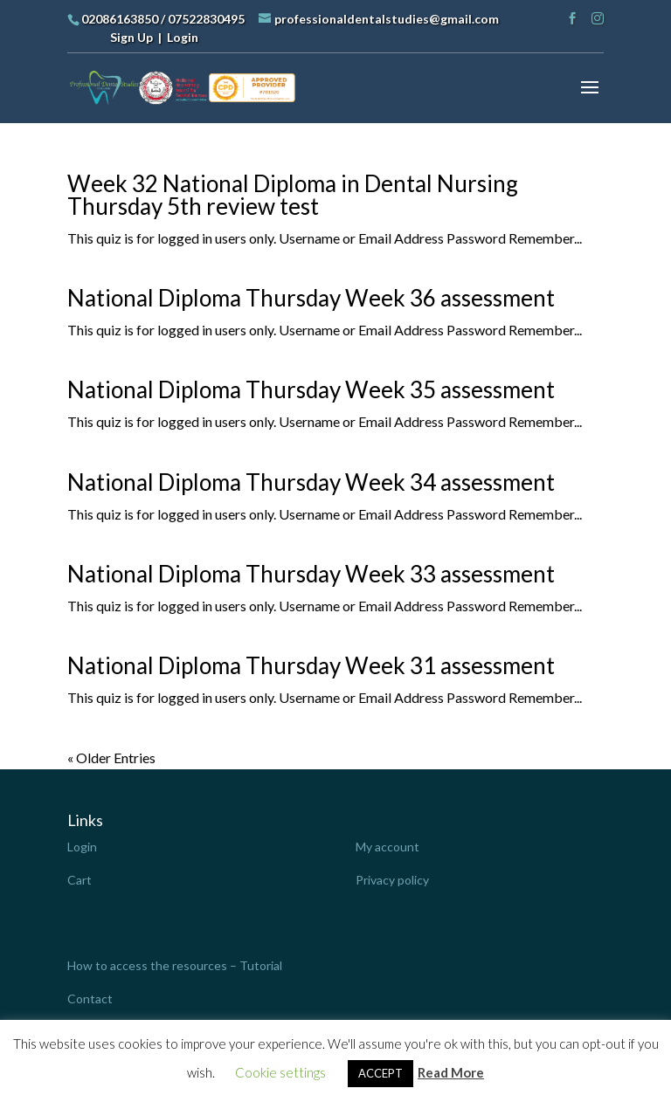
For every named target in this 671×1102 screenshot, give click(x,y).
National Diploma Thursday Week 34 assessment (311, 482)
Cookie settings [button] (280, 1072)
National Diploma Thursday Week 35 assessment (311, 389)
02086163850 (119, 18)
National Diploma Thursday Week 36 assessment (311, 298)
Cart (79, 879)
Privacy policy (392, 879)
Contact (90, 998)
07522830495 (206, 18)
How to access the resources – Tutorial (174, 965)
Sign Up (131, 37)
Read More (451, 1072)
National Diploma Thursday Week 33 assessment (311, 574)
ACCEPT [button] (380, 1073)
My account (387, 846)
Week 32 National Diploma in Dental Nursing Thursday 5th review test (292, 194)
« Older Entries (111, 757)
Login (182, 37)
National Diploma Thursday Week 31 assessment (311, 665)
